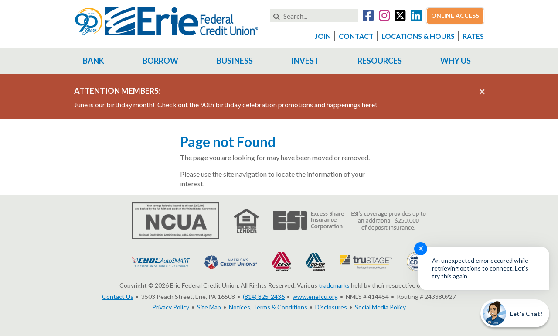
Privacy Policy (170, 307)
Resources (379, 60)
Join (323, 36)
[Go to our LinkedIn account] (416, 16)
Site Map (209, 307)
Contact (356, 36)
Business (235, 60)
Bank (93, 60)
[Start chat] (514, 313)
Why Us (455, 60)
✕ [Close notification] (421, 248)
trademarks (334, 285)
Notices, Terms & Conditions (268, 307)
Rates (473, 36)
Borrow (160, 60)
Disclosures (331, 307)
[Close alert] (482, 91)
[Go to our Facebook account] (368, 16)
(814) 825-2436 (264, 296)
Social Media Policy (380, 307)
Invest (305, 60)
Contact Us (117, 296)
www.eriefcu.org (315, 296)
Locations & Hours (418, 36)
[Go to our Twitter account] (400, 16)
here (368, 104)
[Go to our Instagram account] (384, 16)
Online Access (455, 15)
